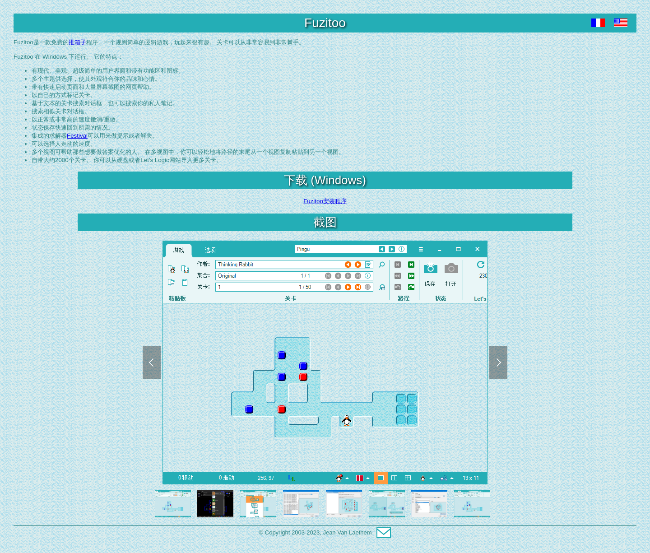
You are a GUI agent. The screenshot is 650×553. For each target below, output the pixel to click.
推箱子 (77, 42)
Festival (77, 135)
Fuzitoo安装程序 (325, 201)
